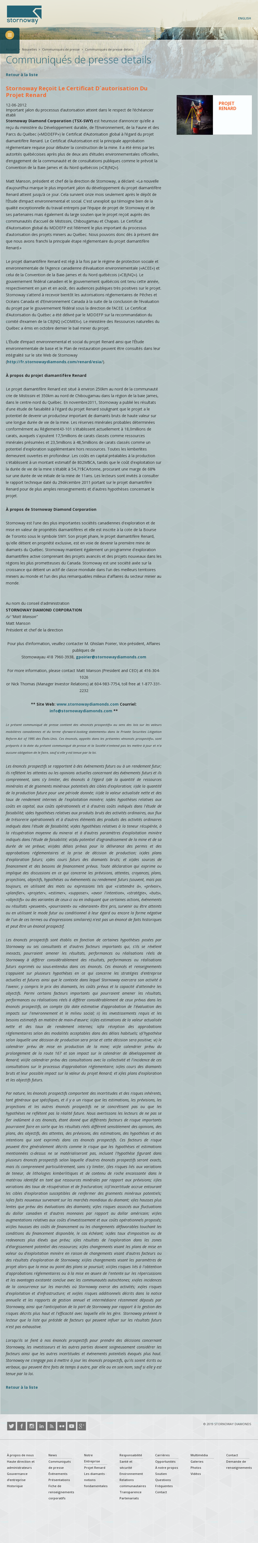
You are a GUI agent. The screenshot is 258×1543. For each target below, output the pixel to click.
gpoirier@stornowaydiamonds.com (111, 656)
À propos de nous (20, 1455)
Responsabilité (131, 1455)
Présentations (59, 1480)
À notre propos (166, 1467)
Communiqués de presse (61, 49)
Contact (161, 1492)
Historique (15, 1486)
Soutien (161, 1474)
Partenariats (129, 1498)
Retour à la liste (22, 74)
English (244, 18)
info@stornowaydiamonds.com (81, 710)
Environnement (131, 1474)
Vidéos (196, 1474)
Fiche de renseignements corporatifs (61, 1492)
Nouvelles (29, 49)
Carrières (162, 1455)
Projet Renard (94, 1467)
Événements (57, 1474)
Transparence (131, 1492)
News (52, 1455)
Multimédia (199, 1455)
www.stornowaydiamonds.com (88, 704)
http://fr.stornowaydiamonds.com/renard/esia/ (55, 361)
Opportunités (165, 1461)
